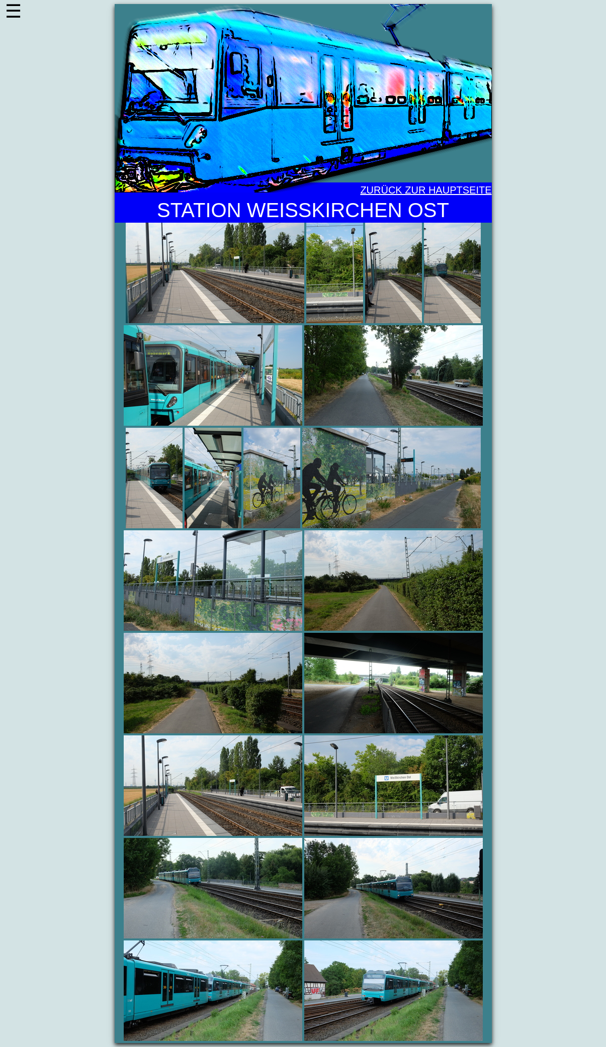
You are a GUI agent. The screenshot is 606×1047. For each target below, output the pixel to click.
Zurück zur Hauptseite (425, 190)
